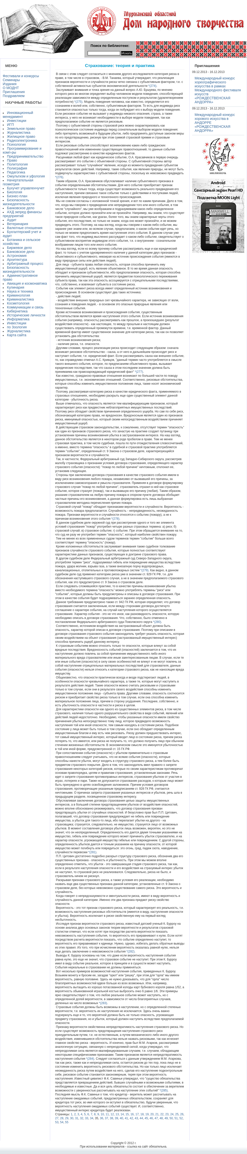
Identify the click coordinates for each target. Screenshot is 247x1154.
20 (152, 1114)
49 (166, 1118)
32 (81, 1118)
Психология (16, 144)
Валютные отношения (24, 228)
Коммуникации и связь (25, 307)
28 (61, 1118)
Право (12, 160)
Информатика (18, 319)
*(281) (91, 852)
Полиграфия (17, 168)
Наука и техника (20, 291)
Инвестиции (16, 121)
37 (106, 1118)
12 (112, 1114)
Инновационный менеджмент (18, 115)
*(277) (138, 371)
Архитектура (17, 260)
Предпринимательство (25, 156)
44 (141, 1118)
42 (131, 1118)
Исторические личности (26, 315)
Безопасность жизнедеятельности (19, 202)
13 (117, 1114)
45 (146, 1118)
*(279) (144, 570)
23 (167, 1114)
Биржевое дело (19, 248)
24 (172, 1114)
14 (122, 1114)
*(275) (77, 101)
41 (126, 1118)
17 (137, 1114)
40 (121, 1118)
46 (151, 1118)
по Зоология (17, 327)
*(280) (156, 622)
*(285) (163, 1090)
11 (107, 1114)
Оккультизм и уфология (26, 176)
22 (162, 1114)
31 (76, 1118)
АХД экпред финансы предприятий (22, 214)
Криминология (18, 295)
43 (136, 1118)
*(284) (89, 1058)
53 (56, 1122)
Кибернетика (17, 311)
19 (147, 1114)
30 (71, 1118)
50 (171, 1118)
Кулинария (15, 287)
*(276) (59, 177)
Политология (17, 164)
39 (116, 1118)
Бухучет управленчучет (25, 188)
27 (56, 1118)
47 (156, 1118)
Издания (9, 84)
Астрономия (17, 256)
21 (157, 1114)
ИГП (10, 125)
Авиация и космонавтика (27, 283)
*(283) (102, 1003)
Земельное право (21, 129)
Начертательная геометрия (18, 182)
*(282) (130, 951)
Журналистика (18, 133)
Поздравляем (14, 96)
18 (142, 1114)
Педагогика (16, 172)
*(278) (114, 518)
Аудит (11, 220)
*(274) (151, 86)
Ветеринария (17, 224)
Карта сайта (16, 335)
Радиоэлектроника (22, 140)
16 (132, 1114)
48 (161, 1118)
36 (101, 1118)
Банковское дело (20, 208)
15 (127, 1114)
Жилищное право (21, 136)
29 (66, 1118)
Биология (14, 192)
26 (181, 1114)
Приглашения (14, 92)
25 (176, 1114)
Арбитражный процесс (25, 264)
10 (102, 1114)
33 (86, 1118)
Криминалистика (20, 299)
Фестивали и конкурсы (21, 76)
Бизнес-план (17, 196)
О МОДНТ (11, 88)
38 (111, 1118)
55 (66, 1122)
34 (91, 1118)
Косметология (18, 303)
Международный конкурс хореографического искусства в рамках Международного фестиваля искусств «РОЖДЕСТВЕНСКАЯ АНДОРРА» (218, 90)
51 (176, 1118)
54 (61, 1122)
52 (181, 1118)
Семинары (11, 80)
